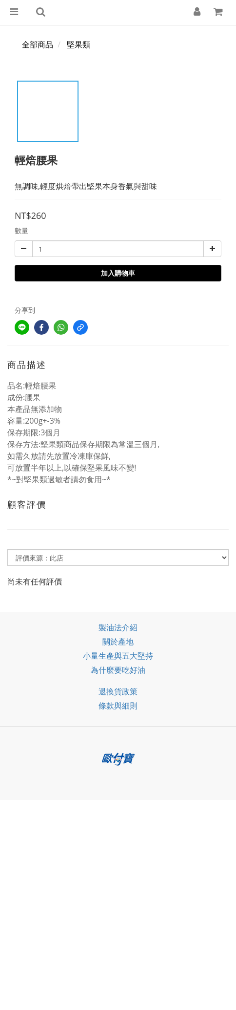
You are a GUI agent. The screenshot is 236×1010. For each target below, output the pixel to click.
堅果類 (78, 44)
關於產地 (118, 641)
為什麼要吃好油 (118, 670)
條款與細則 (118, 705)
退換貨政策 (118, 691)
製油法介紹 (118, 627)
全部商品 (37, 44)
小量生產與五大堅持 (118, 655)
